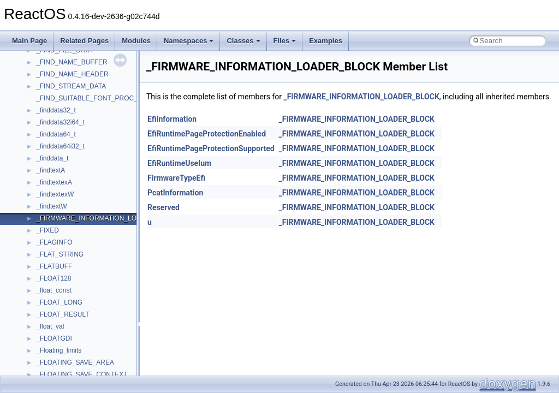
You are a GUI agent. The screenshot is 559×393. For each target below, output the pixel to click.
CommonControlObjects (71, 62)
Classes (243, 41)
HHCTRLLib (54, 98)
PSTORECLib (56, 326)
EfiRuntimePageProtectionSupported (211, 148)
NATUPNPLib (55, 278)
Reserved (163, 207)
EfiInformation (172, 119)
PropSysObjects (59, 302)
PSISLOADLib (57, 314)
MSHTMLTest (55, 194)
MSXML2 (49, 254)
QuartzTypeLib (57, 338)
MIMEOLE (51, 158)
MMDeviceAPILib (61, 170)
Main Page (29, 41)
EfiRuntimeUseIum (179, 163)
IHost (43, 110)
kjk (40, 146)
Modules (136, 41)
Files (284, 41)
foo (40, 86)
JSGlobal (49, 134)
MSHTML (50, 182)
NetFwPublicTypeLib (66, 290)
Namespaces (189, 41)
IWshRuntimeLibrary (66, 122)
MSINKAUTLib (57, 206)
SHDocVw (51, 374)
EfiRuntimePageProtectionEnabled (206, 133)
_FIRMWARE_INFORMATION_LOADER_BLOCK (361, 96)
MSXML (48, 242)
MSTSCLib (52, 230)
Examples (325, 41)
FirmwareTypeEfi (176, 178)
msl (41, 218)
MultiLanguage (57, 266)
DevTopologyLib (59, 74)
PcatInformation (175, 192)
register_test (54, 350)
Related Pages (84, 41)
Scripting (49, 362)
